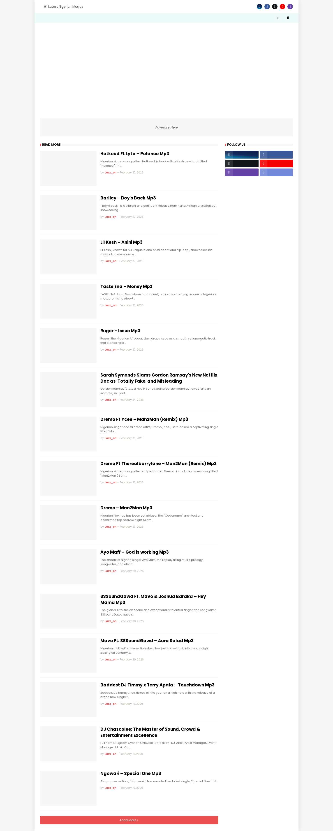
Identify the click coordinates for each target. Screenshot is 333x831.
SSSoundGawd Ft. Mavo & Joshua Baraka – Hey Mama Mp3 (153, 600)
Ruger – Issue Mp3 (120, 331)
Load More (128, 820)
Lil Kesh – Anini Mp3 (121, 242)
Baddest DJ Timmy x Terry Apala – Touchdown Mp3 (157, 685)
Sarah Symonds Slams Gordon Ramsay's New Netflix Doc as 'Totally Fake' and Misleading (158, 378)
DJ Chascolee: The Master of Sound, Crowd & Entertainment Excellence (150, 732)
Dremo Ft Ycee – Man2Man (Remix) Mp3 (144, 419)
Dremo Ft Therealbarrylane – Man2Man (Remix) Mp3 (158, 464)
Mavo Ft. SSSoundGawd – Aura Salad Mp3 (147, 641)
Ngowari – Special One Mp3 (130, 774)
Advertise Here (166, 127)
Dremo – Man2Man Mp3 (126, 508)
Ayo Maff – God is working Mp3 (134, 552)
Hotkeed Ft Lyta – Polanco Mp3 (134, 154)
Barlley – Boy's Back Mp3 (128, 198)
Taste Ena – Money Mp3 (126, 287)
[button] (278, 18)
